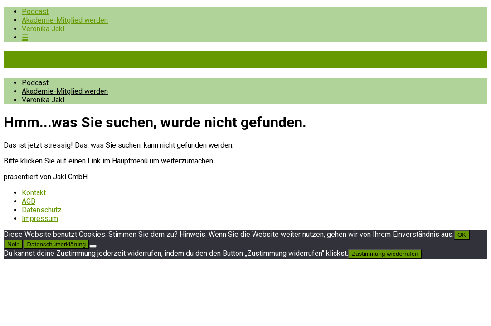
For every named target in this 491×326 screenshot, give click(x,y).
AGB (28, 201)
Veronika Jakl (43, 28)
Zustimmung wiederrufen (385, 253)
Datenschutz (42, 210)
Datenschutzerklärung (56, 244)
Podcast (35, 11)
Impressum (40, 218)
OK (461, 234)
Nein (13, 244)
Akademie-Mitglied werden (65, 20)
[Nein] (93, 246)
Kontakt (34, 192)
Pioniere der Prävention (81, 59)
